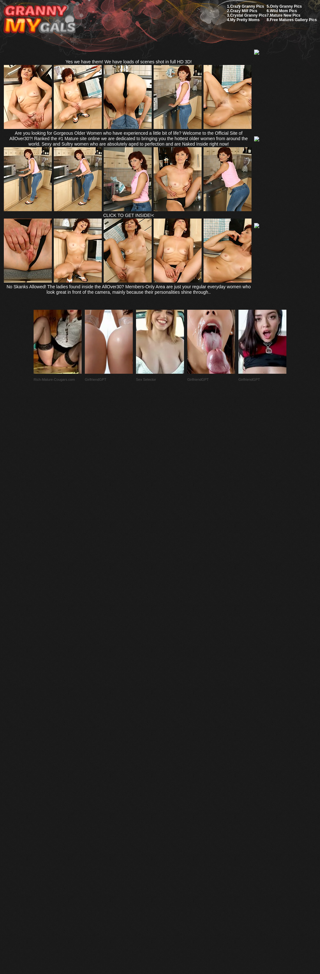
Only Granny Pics (286, 6)
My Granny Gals (39, 20)
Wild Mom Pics (283, 11)
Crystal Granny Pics (248, 15)
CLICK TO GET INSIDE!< (128, 215)
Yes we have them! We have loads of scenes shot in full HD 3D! (129, 61)
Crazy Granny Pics (247, 6)
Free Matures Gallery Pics (293, 20)
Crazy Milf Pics (243, 11)
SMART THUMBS (171, 823)
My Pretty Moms (245, 20)
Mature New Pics (285, 15)
